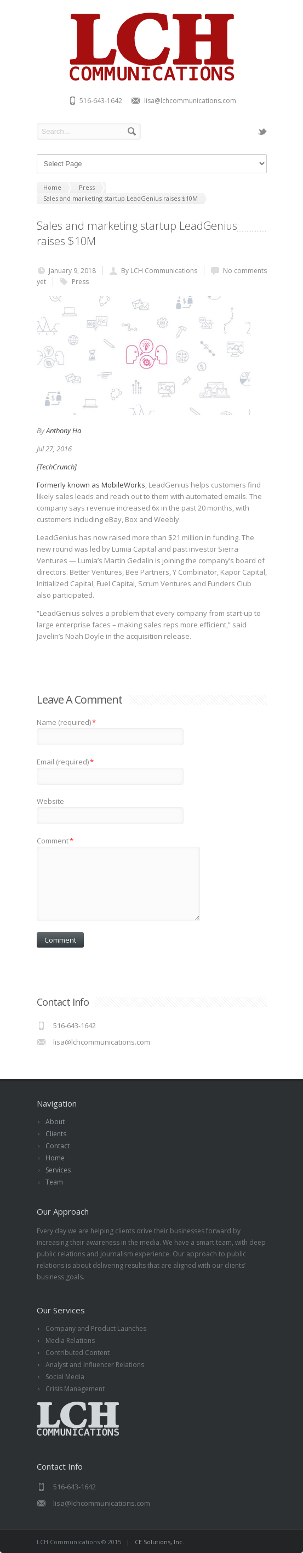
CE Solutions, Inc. (159, 1542)
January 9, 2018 (72, 270)
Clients (55, 1133)
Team (54, 1182)
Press (80, 281)
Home (55, 1158)
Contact (57, 1145)
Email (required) (65, 762)
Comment (55, 841)
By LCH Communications (159, 270)
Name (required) (66, 722)
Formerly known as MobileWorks (91, 485)
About (55, 1121)
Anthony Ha (63, 430)
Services (58, 1170)
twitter (262, 131)
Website (50, 801)
